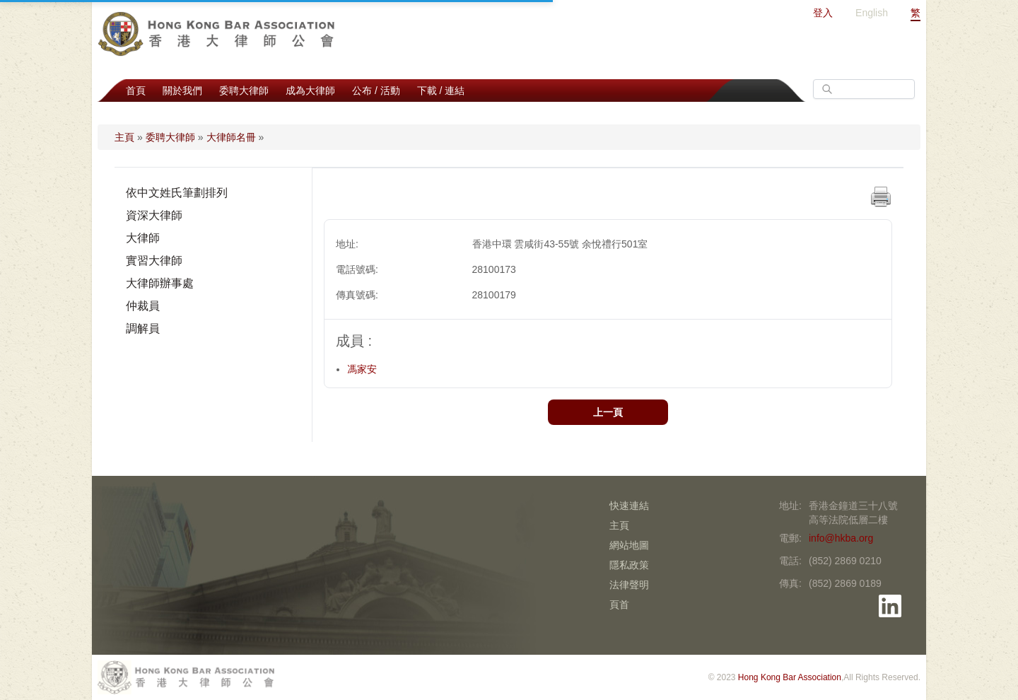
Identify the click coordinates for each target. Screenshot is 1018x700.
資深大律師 (154, 215)
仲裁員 (143, 306)
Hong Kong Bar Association (789, 677)
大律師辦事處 (160, 283)
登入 (823, 12)
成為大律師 (310, 90)
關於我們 (182, 90)
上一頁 (608, 412)
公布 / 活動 (376, 90)
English (871, 12)
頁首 (619, 604)
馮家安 (362, 369)
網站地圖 (629, 545)
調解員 (143, 328)
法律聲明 (629, 584)
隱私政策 (629, 565)
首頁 (136, 90)
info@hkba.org (841, 538)
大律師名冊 (231, 137)
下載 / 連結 (441, 90)
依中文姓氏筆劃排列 (177, 193)
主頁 (124, 137)
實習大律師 (154, 261)
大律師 (143, 238)
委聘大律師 (244, 90)
